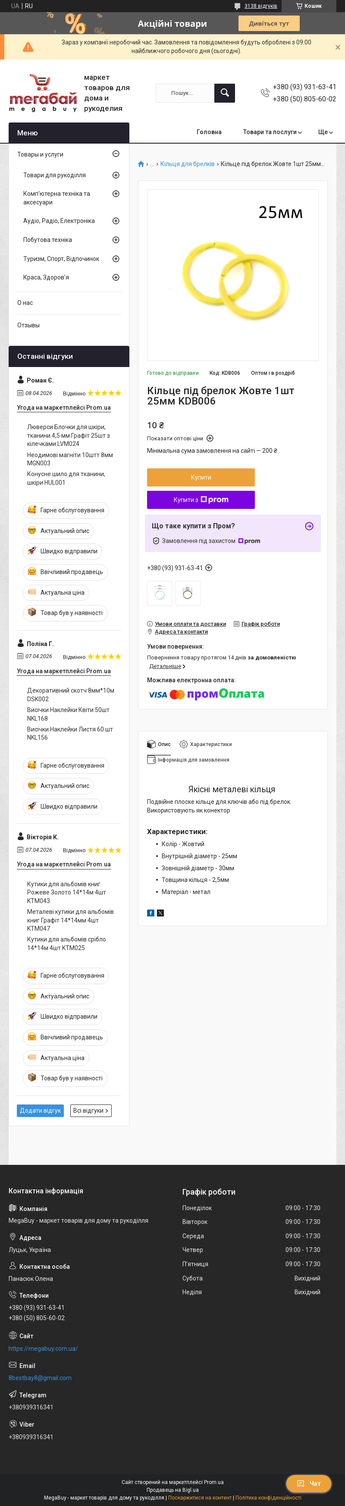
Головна (209, 132)
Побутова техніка (47, 239)
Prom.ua (214, 1482)
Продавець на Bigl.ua (173, 1490)
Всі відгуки (88, 1110)
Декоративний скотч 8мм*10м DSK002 (70, 695)
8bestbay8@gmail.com (40, 1377)
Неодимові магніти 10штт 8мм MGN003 (70, 459)
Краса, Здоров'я (46, 277)
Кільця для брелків (187, 164)
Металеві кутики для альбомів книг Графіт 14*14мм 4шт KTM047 (70, 920)
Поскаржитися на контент (200, 1498)
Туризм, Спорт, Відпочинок (61, 258)
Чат (309, 1483)
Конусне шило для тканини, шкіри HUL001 (66, 478)
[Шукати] (224, 93)
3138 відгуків (261, 6)
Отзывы (28, 325)
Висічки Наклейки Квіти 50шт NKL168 (68, 714)
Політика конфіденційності (268, 1498)
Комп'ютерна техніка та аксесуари (56, 198)
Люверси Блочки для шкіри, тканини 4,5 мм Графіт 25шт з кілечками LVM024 (68, 435)
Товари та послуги (270, 132)
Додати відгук (40, 1110)
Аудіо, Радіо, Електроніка (59, 220)
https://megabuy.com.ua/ (43, 1348)
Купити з (201, 500)
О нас (25, 302)
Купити (201, 477)
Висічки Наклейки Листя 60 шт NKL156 (70, 733)
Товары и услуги (40, 154)
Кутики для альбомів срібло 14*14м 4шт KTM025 (66, 943)
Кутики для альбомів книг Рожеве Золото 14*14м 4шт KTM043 (66, 892)
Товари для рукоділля (54, 175)
